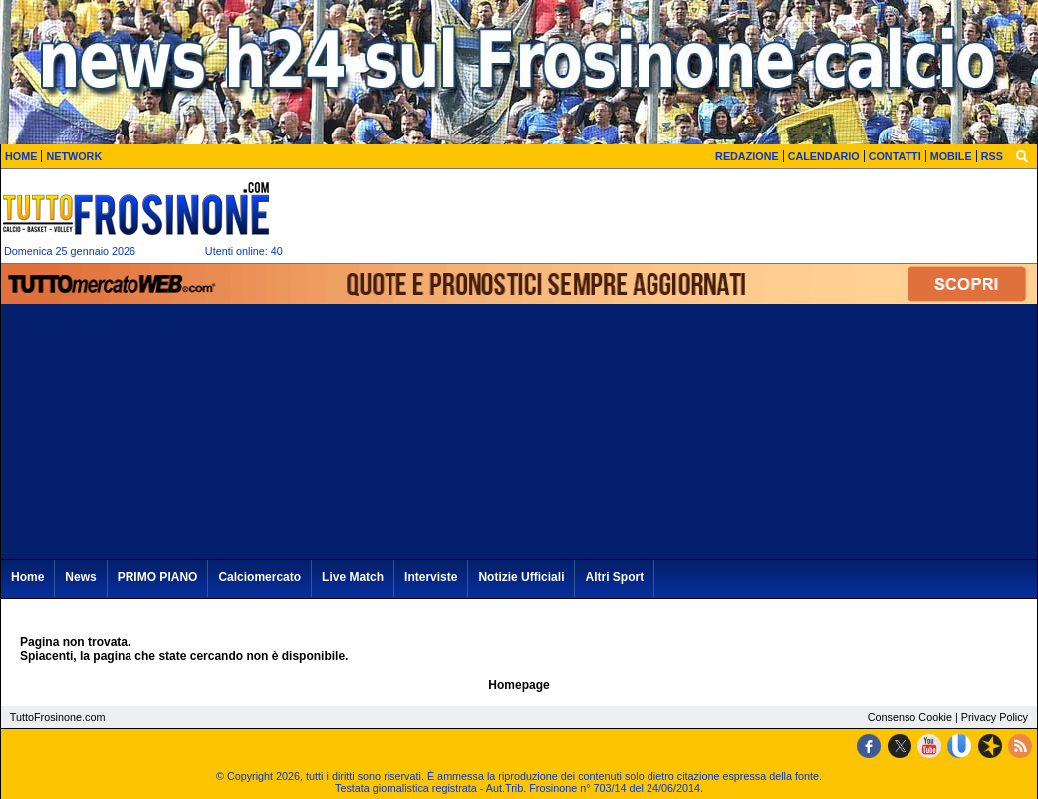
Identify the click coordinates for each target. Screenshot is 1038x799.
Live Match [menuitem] (353, 577)
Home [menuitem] (27, 577)
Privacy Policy (994, 717)
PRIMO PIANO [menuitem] (158, 577)
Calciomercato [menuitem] (259, 577)
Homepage (518, 685)
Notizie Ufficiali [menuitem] (521, 577)
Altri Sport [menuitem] (614, 577)
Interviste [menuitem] (430, 577)
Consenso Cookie (910, 717)
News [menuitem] (80, 577)
